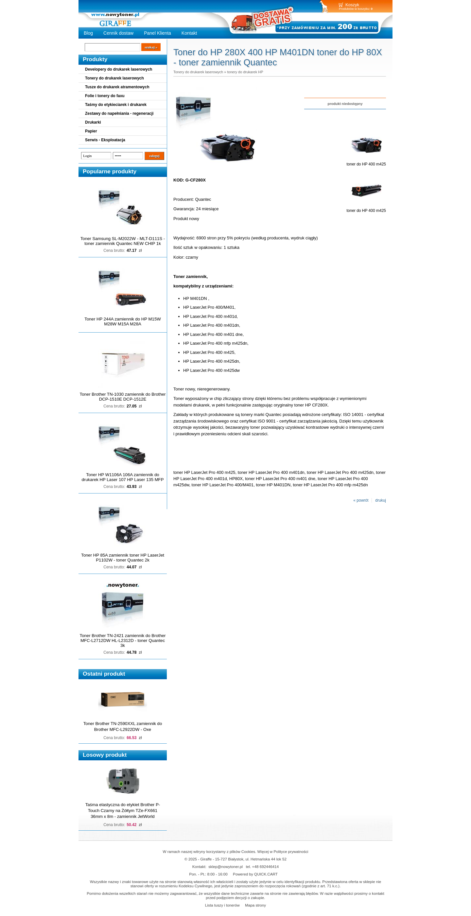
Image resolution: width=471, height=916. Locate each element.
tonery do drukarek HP (245, 72)
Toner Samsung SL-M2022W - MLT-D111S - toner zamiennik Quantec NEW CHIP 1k (122, 241)
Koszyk (352, 4)
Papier (91, 131)
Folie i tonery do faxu (105, 96)
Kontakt (189, 33)
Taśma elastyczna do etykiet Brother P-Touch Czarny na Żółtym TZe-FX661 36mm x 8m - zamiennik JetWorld (122, 810)
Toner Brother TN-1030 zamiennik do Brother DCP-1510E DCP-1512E (123, 397)
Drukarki (93, 122)
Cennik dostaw (118, 33)
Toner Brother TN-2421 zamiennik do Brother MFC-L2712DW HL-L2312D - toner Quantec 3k (123, 640)
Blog (88, 33)
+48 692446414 (265, 866)
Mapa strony (255, 905)
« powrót (360, 500)
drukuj (380, 500)
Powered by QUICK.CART (255, 874)
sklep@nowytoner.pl (225, 866)
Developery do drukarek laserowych (118, 69)
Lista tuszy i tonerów (222, 905)
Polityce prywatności (291, 851)
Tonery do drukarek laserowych (114, 78)
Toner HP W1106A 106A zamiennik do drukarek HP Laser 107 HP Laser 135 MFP (123, 477)
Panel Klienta (157, 33)
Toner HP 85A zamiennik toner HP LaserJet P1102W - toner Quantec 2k (122, 557)
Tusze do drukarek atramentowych (117, 87)
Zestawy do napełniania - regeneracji (119, 113)
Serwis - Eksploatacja (105, 140)
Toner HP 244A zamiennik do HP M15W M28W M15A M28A (122, 321)
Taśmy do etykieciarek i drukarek (116, 104)
